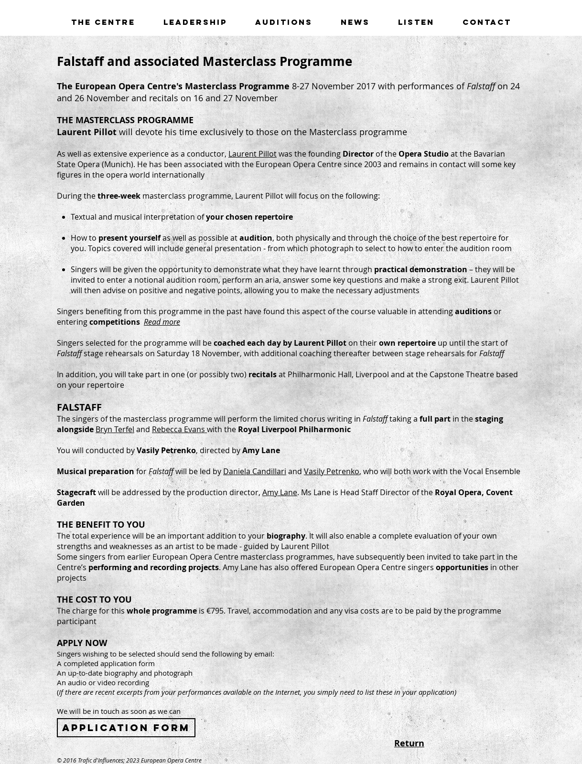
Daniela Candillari (254, 471)
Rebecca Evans (179, 429)
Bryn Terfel (115, 429)
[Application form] (126, 727)
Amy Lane (279, 492)
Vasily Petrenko (331, 471)
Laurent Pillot (252, 154)
